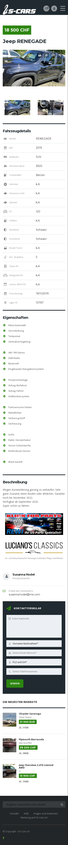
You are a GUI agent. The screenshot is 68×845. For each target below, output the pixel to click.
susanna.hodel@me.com (24, 594)
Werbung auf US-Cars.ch (34, 817)
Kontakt (14, 813)
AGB (26, 813)
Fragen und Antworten (46, 813)
